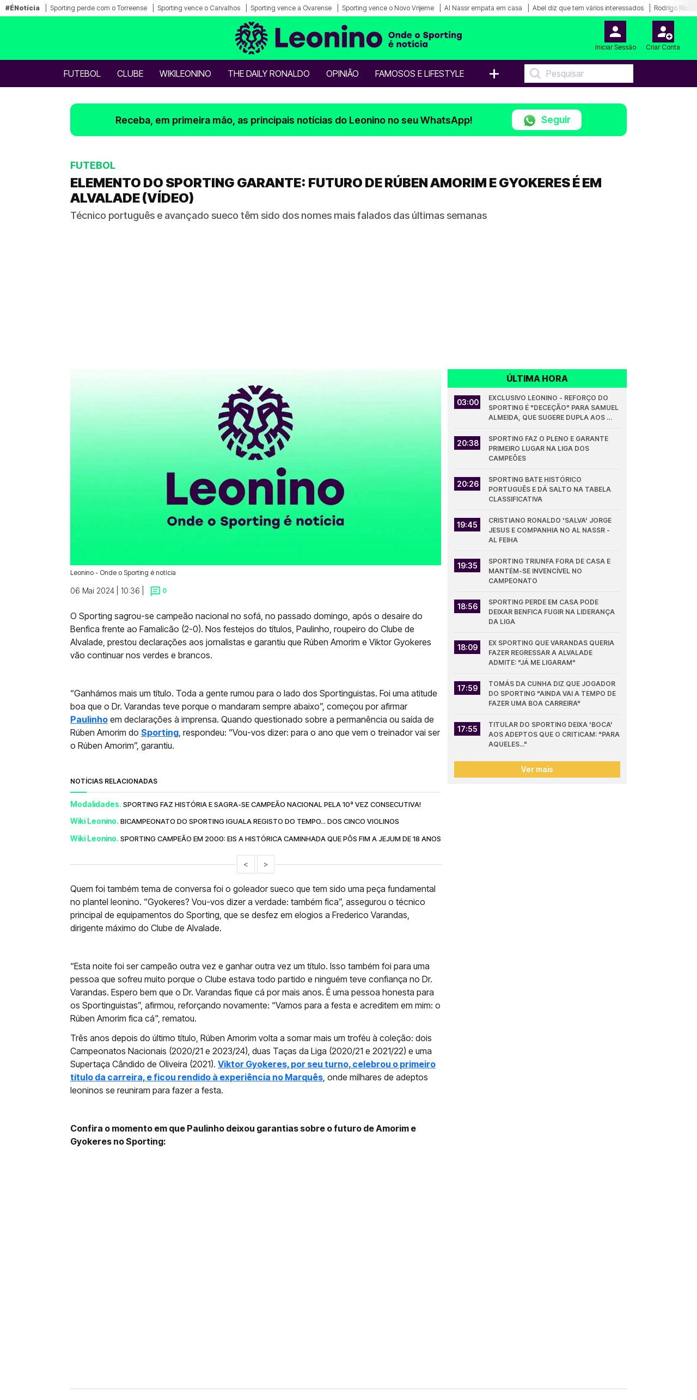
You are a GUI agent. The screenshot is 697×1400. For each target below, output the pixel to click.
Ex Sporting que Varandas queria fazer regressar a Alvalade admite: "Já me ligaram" (552, 653)
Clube (130, 73)
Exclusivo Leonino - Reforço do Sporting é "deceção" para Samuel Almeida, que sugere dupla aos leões (554, 408)
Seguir (547, 120)
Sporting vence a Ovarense (291, 8)
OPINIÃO (342, 73)
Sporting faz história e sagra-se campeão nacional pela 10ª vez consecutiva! (272, 804)
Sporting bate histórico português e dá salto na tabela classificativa (550, 489)
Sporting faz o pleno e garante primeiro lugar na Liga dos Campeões (549, 448)
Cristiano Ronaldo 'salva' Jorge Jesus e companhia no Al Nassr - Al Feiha (550, 530)
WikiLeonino (185, 73)
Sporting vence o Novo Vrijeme (388, 8)
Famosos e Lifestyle (419, 73)
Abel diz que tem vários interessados (588, 8)
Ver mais (537, 769)
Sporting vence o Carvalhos (198, 8)
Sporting (160, 732)
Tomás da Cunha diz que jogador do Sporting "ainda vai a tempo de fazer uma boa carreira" (552, 693)
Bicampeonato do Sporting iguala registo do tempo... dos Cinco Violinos (259, 821)
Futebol (82, 73)
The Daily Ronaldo (269, 73)
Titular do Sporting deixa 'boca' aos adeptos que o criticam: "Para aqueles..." (554, 734)
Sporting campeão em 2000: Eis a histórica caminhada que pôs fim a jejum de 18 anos (280, 838)
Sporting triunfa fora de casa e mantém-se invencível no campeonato (550, 571)
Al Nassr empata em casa (483, 8)
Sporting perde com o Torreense (98, 8)
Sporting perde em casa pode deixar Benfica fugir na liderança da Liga (552, 612)
